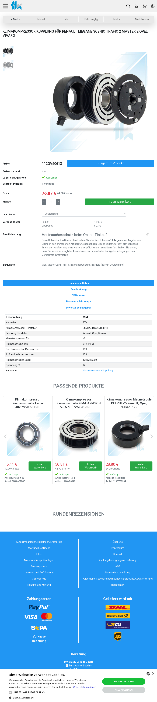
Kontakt (117, 554)
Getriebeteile (39, 578)
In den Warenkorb (119, 201)
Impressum (117, 548)
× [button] (153, 673)
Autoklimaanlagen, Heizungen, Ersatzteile (39, 541)
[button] (50, 101)
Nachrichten (117, 584)
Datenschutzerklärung (117, 572)
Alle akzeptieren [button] (123, 681)
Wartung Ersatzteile (39, 548)
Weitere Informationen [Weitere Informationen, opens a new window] (84, 687)
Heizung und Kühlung (39, 584)
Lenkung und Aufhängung (39, 572)
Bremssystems (39, 566)
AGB (117, 566)
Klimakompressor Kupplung (98, 370)
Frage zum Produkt (111, 163)
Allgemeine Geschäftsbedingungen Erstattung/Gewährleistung (118, 578)
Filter (39, 554)
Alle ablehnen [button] (124, 689)
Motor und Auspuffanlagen (39, 560)
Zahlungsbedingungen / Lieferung (118, 560)
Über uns (118, 541)
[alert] (78, 685)
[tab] (78, 283)
